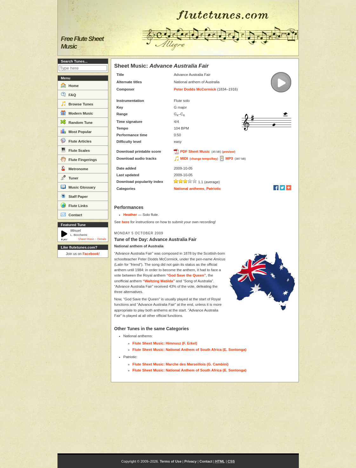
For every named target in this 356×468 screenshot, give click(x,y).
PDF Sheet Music (195, 151)
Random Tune (77, 121)
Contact (71, 214)
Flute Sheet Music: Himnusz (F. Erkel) (164, 343)
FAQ (68, 94)
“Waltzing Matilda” (159, 281)
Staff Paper (74, 195)
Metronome (74, 168)
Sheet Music (86, 239)
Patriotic (213, 189)
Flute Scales (75, 149)
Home (70, 85)
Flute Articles (76, 140)
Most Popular (76, 131)
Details (101, 239)
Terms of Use (170, 461)
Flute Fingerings (79, 159)
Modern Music (77, 112)
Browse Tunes (77, 103)
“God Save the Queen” (186, 275)
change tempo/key (204, 158)
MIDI (184, 158)
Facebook (91, 254)
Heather (130, 215)
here (125, 222)
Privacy (190, 461)
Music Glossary (78, 186)
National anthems (189, 189)
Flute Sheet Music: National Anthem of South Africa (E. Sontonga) (189, 349)
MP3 (229, 158)
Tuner (69, 177)
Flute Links (74, 205)
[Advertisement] (82, 355)
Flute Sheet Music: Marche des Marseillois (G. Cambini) (180, 364)
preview (228, 151)
